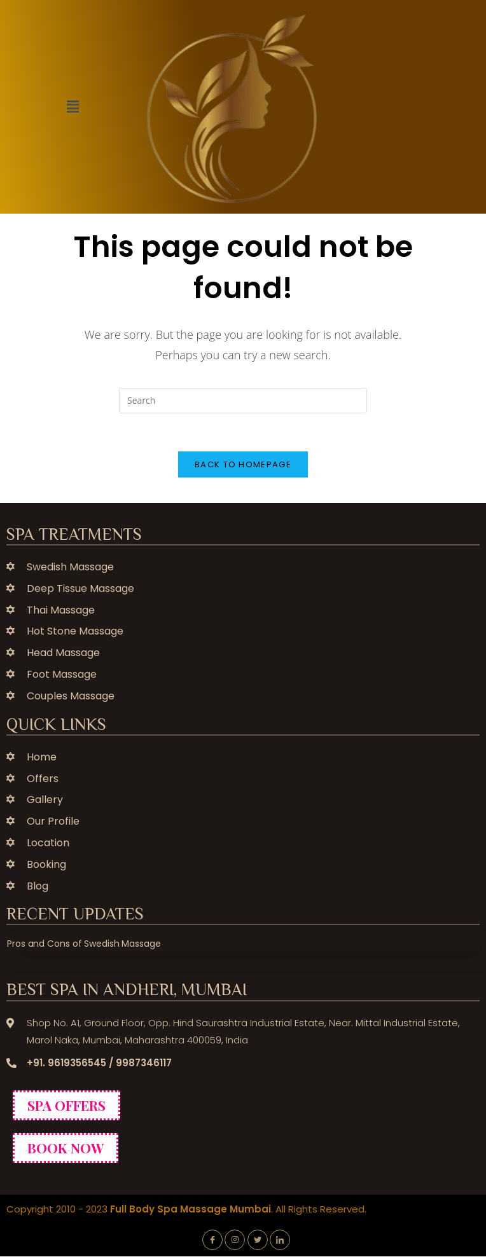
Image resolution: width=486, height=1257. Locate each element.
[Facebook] (212, 1240)
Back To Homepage (243, 464)
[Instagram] (235, 1240)
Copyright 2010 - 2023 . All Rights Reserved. (186, 1209)
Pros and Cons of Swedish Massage (84, 944)
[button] (72, 107)
